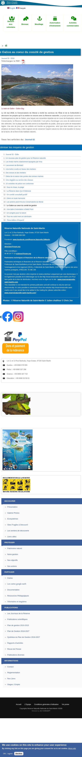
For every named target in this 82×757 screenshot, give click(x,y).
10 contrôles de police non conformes (20, 184)
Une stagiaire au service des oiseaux (19, 180)
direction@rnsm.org (12, 247)
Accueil (18, 704)
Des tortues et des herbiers (16, 173)
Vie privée (65, 704)
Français (20, 8)
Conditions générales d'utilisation (46, 704)
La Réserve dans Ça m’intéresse (19, 191)
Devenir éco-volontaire (11, 24)
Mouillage (39, 24)
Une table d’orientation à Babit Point (20, 209)
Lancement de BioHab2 (14, 165)
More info (72, 749)
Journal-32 (30, 139)
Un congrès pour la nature (16, 213)
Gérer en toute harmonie (16, 198)
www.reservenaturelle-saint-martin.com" (20, 293)
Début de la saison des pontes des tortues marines (24, 176)
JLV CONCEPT (45, 711)
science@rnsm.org (23, 254)
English (11, 8)
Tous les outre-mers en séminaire (19, 217)
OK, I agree (8, 754)
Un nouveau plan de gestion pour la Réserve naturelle (26, 158)
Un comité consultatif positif (17, 195)
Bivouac (25, 24)
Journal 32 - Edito (12, 154)
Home (6, 45)
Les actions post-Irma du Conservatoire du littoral (25, 202)
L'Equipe (28, 704)
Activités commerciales (73, 24)
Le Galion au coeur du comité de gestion (22, 206)
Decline (18, 754)
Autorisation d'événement (54, 24)
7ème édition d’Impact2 (15, 220)
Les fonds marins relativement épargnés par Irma (24, 162)
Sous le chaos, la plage (15, 187)
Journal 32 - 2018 (7, 58)
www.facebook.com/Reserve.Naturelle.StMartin (31, 240)
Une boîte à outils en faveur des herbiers (21, 169)
